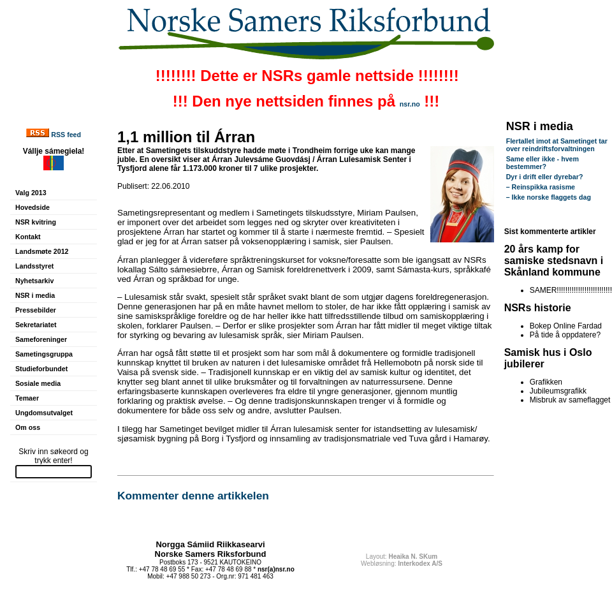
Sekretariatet (36, 324)
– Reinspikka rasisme (540, 187)
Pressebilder (35, 310)
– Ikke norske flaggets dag (548, 197)
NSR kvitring (35, 222)
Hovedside (32, 207)
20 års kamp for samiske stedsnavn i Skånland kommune (554, 260)
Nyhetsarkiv (34, 280)
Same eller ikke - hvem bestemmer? (542, 162)
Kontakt (28, 236)
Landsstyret (34, 266)
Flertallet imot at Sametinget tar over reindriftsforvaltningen (557, 144)
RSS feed (66, 134)
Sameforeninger (41, 339)
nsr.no (410, 104)
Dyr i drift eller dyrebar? (544, 177)
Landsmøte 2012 (42, 251)
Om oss (27, 427)
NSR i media (35, 295)
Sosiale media (38, 383)
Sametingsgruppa (44, 354)
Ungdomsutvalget (44, 413)
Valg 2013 (31, 192)
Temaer (27, 398)
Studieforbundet (41, 368)
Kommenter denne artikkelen (193, 495)
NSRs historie (537, 307)
